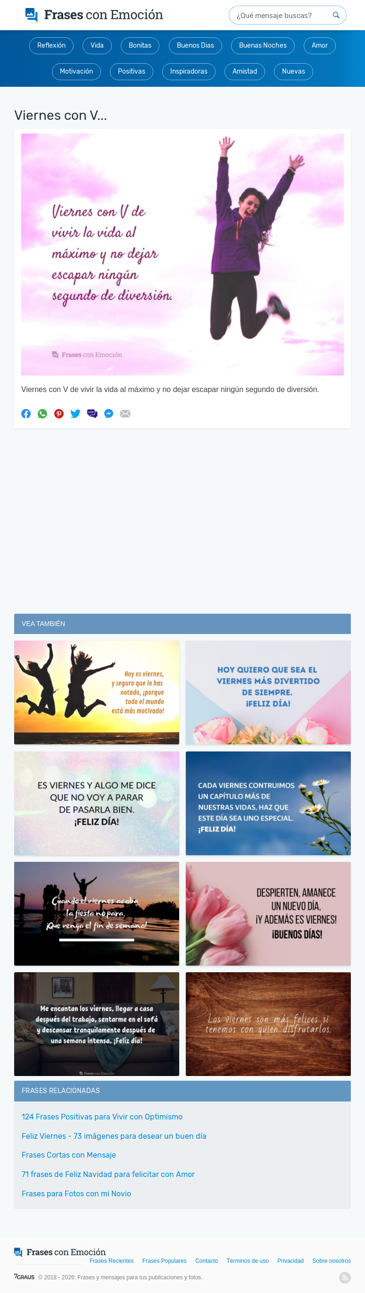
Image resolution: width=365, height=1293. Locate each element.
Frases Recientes (111, 1261)
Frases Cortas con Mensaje (69, 1155)
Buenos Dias (195, 46)
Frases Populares (164, 1261)
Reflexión (51, 46)
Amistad (244, 71)
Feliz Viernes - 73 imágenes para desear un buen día (114, 1136)
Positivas (131, 71)
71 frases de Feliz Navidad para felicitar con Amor (108, 1174)
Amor (320, 46)
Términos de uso (248, 1261)
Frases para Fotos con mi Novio (76, 1193)
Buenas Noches (263, 46)
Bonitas (140, 46)
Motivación (76, 71)
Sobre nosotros (332, 1261)
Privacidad (290, 1261)
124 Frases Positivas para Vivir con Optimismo (102, 1116)
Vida (97, 46)
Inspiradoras (188, 71)
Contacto (206, 1261)
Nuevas (293, 71)
